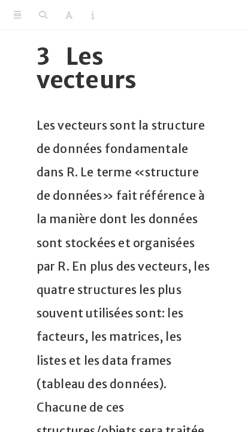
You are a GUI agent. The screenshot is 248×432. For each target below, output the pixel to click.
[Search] (43, 15)
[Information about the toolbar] (92, 15)
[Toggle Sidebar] (17, 15)
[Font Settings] (68, 15)
